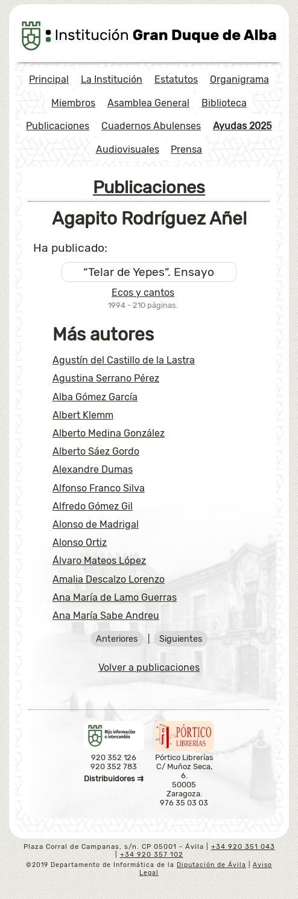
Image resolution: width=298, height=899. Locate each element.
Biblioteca (224, 103)
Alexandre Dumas (92, 469)
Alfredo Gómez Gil (92, 506)
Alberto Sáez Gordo (95, 451)
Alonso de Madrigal (95, 524)
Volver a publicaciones (149, 667)
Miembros (73, 103)
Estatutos (176, 79)
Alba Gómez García (95, 397)
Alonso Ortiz (79, 542)
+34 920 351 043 (243, 847)
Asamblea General (148, 103)
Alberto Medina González (108, 433)
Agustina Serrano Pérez (105, 378)
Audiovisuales (127, 149)
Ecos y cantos (143, 292)
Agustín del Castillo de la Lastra (123, 360)
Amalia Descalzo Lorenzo (108, 579)
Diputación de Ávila (211, 865)
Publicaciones (57, 126)
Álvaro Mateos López (99, 560)
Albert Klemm (82, 415)
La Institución (111, 79)
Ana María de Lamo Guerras (114, 597)
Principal (49, 79)
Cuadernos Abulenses (151, 126)
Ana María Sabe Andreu (105, 615)
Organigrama (239, 79)
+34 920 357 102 (151, 855)
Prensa (186, 149)
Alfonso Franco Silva (98, 488)
